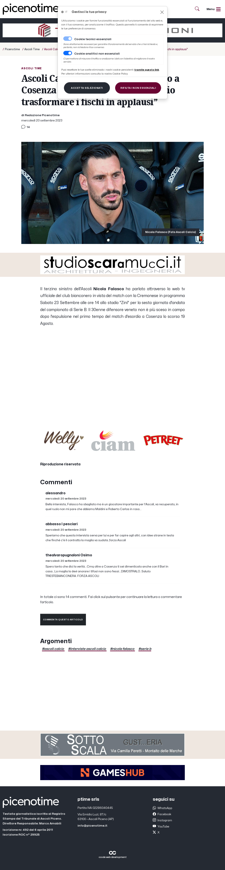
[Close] (162, 12)
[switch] (67, 53)
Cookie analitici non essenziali (97, 53)
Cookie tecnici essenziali (92, 39)
